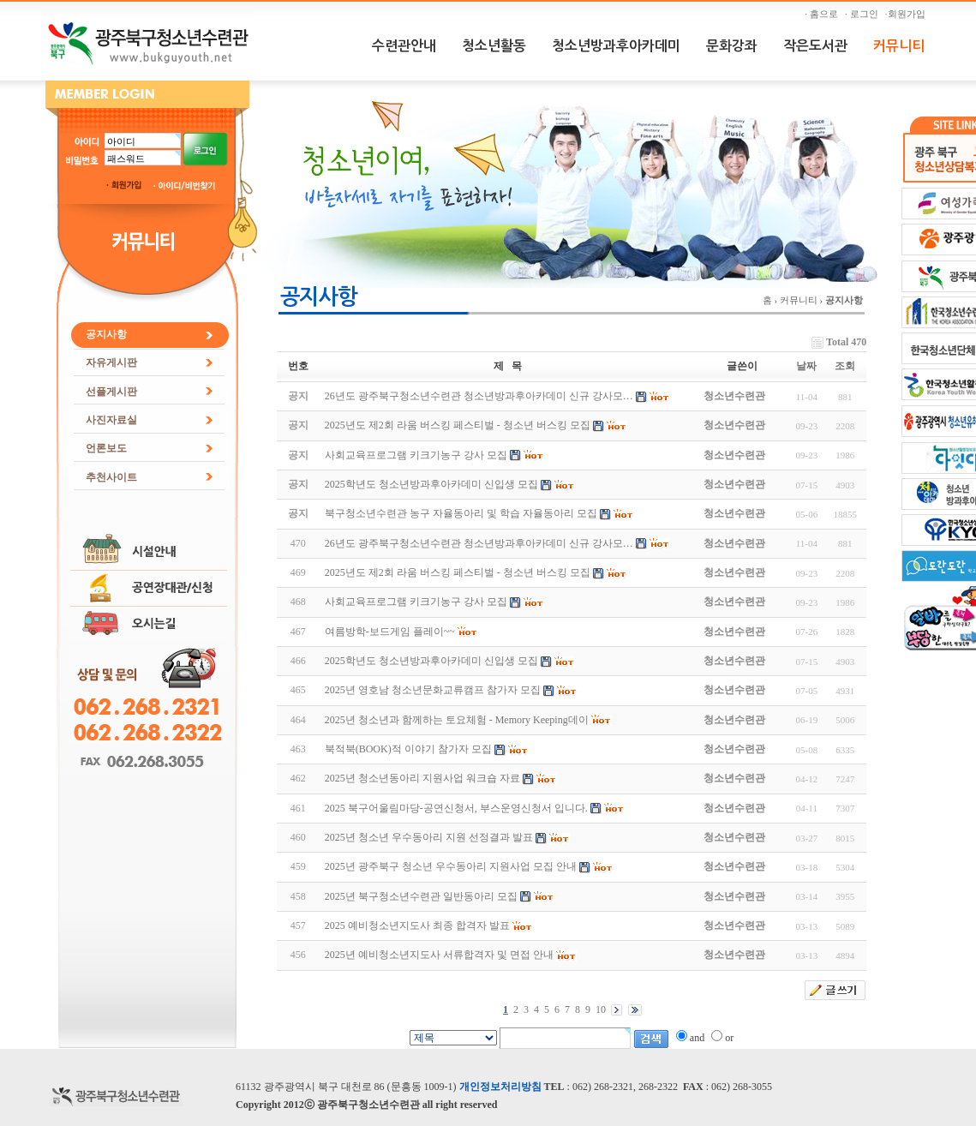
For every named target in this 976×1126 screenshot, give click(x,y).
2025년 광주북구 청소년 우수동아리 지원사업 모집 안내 (451, 866)
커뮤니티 (899, 45)
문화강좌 (731, 45)
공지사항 (106, 334)
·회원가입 (907, 14)
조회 (845, 366)
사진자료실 (111, 420)
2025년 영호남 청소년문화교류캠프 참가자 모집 (433, 690)
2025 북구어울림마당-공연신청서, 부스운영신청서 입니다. (456, 808)
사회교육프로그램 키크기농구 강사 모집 (416, 602)
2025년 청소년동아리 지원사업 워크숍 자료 (422, 778)
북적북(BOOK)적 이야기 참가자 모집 (408, 749)
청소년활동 (494, 45)
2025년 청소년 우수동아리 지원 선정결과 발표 (429, 837)
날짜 (806, 366)
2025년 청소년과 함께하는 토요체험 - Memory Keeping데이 (457, 720)
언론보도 (106, 448)
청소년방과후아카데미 (616, 45)
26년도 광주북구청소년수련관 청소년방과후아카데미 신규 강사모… (479, 543)
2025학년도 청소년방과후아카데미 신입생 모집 (431, 661)
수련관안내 (404, 45)
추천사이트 (111, 477)
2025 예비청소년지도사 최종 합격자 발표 (417, 925)
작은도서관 (815, 45)
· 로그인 (864, 14)
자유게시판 (111, 362)
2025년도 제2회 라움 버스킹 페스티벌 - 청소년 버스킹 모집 (457, 572)
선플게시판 (111, 392)
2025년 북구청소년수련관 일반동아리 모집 (421, 896)
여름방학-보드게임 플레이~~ (390, 632)
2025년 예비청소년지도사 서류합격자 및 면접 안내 (439, 955)
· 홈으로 (823, 14)
